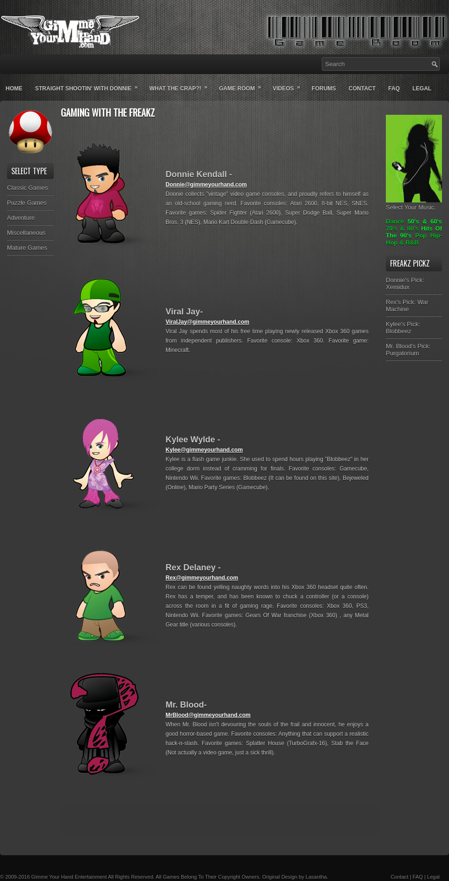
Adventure (21, 217)
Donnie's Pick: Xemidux (405, 283)
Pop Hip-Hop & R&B (414, 239)
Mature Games (27, 247)
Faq (394, 88)
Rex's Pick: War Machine (407, 306)
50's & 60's (424, 221)
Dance (395, 221)
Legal (422, 88)
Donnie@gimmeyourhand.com (206, 184)
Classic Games (27, 187)
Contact (362, 88)
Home (14, 88)
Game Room (243, 85)
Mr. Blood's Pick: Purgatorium (408, 350)
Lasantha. (316, 877)
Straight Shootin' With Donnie (89, 85)
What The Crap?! (181, 85)
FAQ (418, 877)
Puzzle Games (27, 202)
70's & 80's (402, 228)
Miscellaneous (26, 232)
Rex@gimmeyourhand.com (202, 578)
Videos (289, 85)
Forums (323, 88)
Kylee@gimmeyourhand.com (204, 450)
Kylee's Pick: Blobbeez (403, 328)
